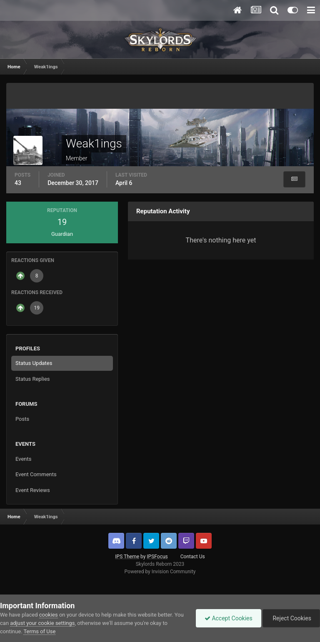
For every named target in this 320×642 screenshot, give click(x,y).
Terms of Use (39, 631)
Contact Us (192, 557)
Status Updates (33, 363)
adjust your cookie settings (42, 623)
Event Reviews (32, 490)
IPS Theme (127, 557)
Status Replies (32, 379)
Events (23, 459)
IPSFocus (157, 557)
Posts (22, 419)
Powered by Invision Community (160, 572)
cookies (48, 615)
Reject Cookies (291, 618)
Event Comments (36, 474)
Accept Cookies (228, 618)
